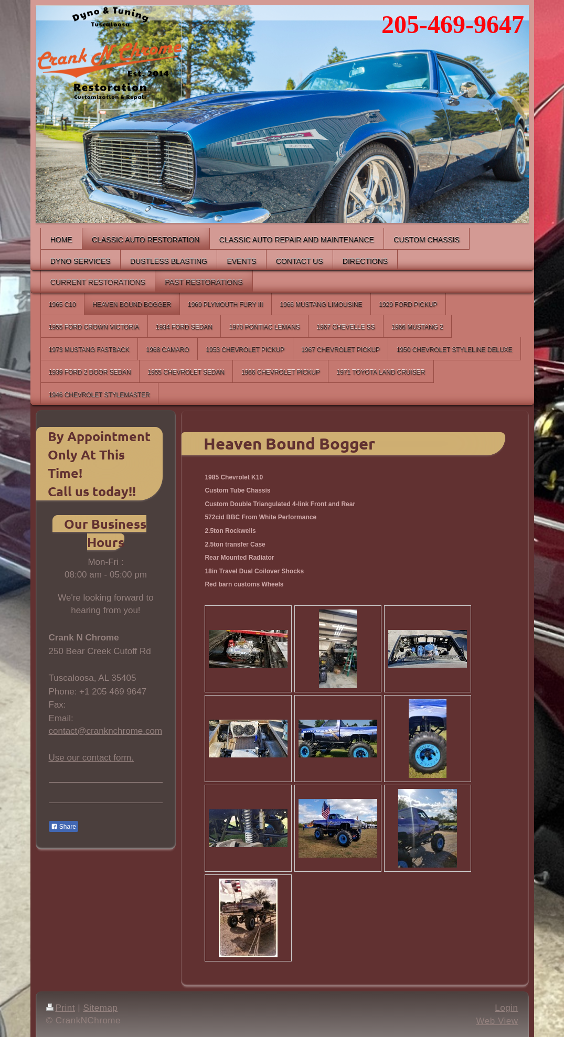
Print (61, 1008)
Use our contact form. (91, 758)
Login (506, 1008)
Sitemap (100, 1008)
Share (63, 826)
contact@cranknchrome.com (106, 731)
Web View (497, 1021)
